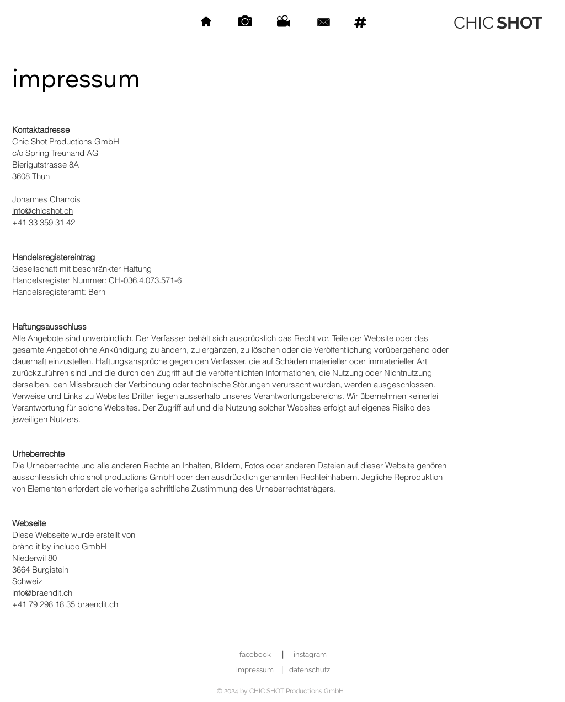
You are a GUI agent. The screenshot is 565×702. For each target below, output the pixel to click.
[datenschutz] (309, 670)
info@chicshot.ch (42, 211)
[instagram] (309, 655)
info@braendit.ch (42, 592)
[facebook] (255, 655)
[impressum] (254, 670)
